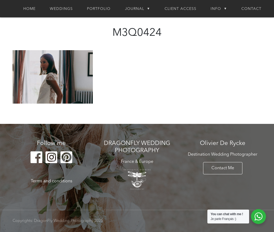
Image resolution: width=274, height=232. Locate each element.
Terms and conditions (51, 181)
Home (29, 9)
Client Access (180, 9)
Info (216, 9)
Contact (251, 9)
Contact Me (222, 168)
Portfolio (99, 9)
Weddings (61, 9)
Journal (134, 9)
